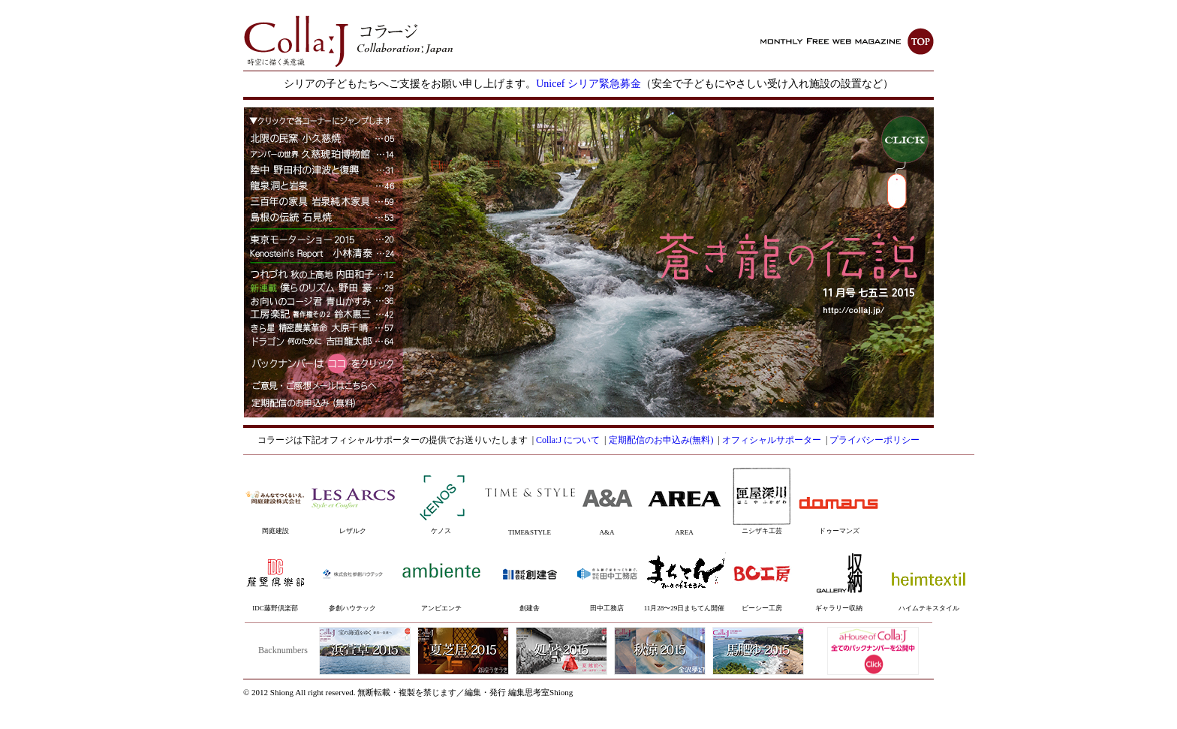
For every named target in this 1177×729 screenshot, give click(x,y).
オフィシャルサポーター (771, 440)
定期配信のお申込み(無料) (661, 440)
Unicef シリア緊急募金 (588, 83)
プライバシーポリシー (874, 440)
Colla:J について (568, 440)
